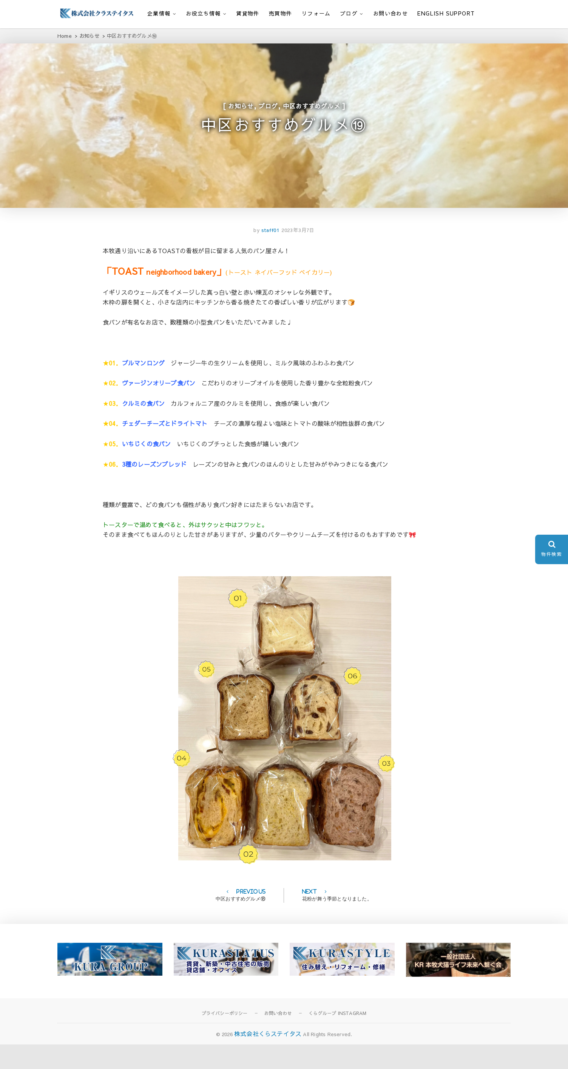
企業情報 (159, 13)
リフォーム (316, 13)
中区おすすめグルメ (311, 113)
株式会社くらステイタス (267, 1058)
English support (446, 13)
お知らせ (240, 113)
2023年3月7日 (298, 254)
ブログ (349, 13)
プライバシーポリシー (225, 1038)
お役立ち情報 (203, 13)
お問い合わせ (390, 13)
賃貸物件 (247, 13)
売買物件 (280, 13)
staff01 (269, 254)
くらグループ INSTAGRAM (337, 1038)
